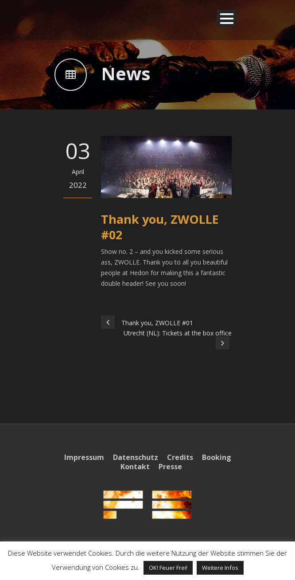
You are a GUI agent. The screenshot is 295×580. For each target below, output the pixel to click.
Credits (180, 457)
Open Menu (226, 18)
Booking (216, 457)
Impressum (84, 457)
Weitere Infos (220, 568)
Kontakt (135, 466)
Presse (170, 466)
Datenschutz (135, 457)
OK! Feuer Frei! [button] (168, 568)
